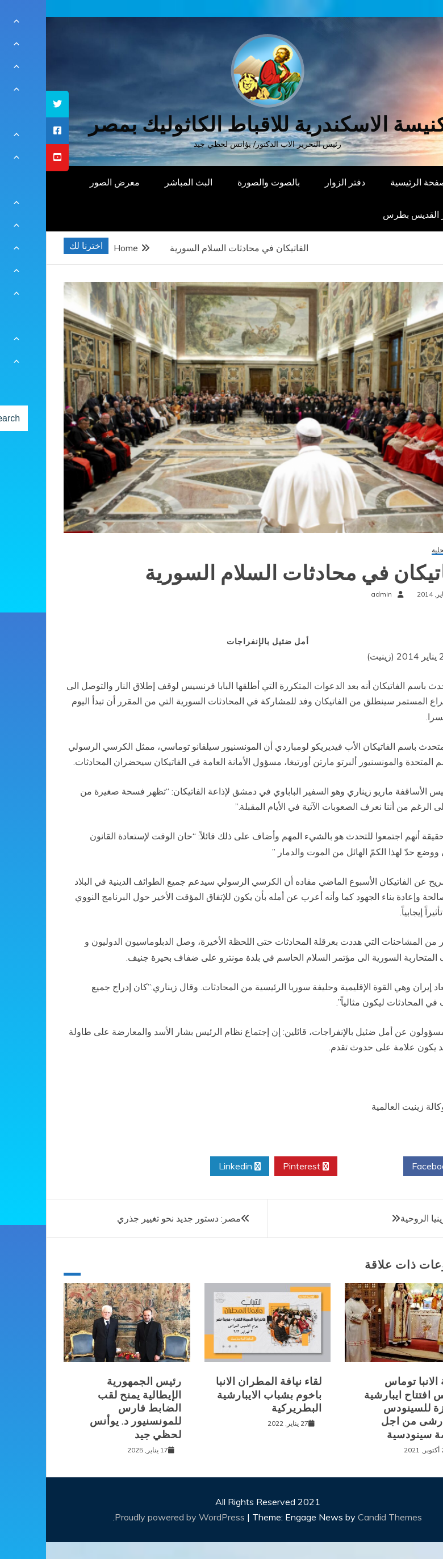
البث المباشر (142, 182)
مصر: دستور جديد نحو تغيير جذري (133, 1218)
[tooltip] (11, 104)
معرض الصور (69, 182)
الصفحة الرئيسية (375, 182)
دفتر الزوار (299, 182)
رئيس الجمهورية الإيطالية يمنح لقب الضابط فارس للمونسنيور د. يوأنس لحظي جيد (90, 1408)
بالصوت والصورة (222, 182)
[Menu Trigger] (405, 24)
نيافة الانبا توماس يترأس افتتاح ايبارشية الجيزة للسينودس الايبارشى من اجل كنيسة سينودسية (367, 1408)
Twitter (324, 1166)
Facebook (390, 1166)
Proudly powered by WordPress (135, 1517)
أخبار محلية (401, 550)
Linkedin (194, 1166)
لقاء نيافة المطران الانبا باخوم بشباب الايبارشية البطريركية (223, 1395)
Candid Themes (344, 1517)
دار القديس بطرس (371, 214)
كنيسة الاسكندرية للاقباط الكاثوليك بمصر (222, 124)
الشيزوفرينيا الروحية (392, 1218)
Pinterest (260, 1166)
